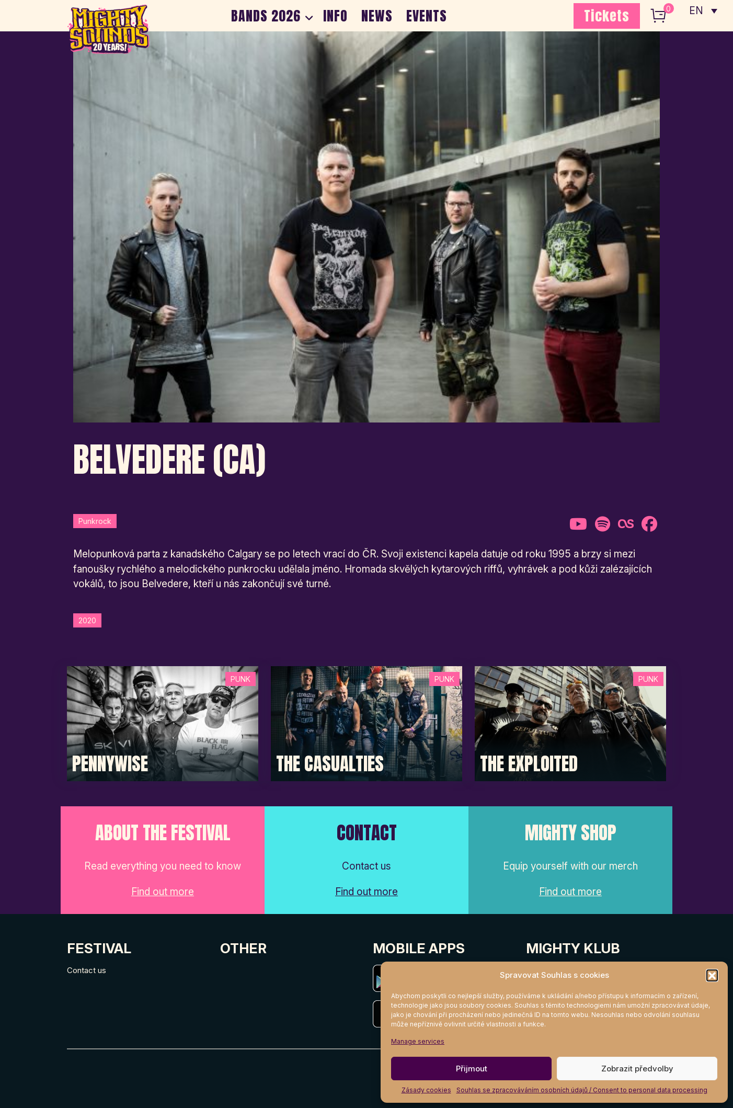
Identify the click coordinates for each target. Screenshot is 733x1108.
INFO (335, 15)
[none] (703, 10)
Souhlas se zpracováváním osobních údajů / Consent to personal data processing (581, 1090)
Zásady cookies (426, 1090)
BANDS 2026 (266, 15)
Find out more (162, 892)
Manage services (417, 1041)
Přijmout (471, 1068)
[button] (712, 975)
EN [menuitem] (696, 11)
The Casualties (330, 764)
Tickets (606, 15)
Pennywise (110, 764)
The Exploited (529, 764)
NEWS (377, 15)
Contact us (86, 970)
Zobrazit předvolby (637, 1068)
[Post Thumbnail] (162, 723)
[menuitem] (703, 10)
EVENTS (426, 15)
